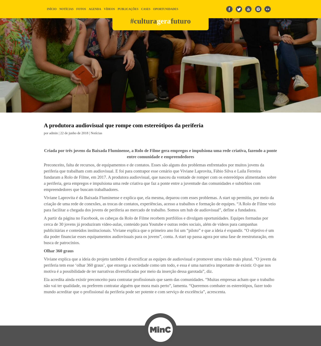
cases (145, 9)
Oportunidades (165, 9)
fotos (81, 9)
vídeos (109, 9)
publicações (128, 9)
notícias (66, 9)
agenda (95, 9)
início (52, 9)
